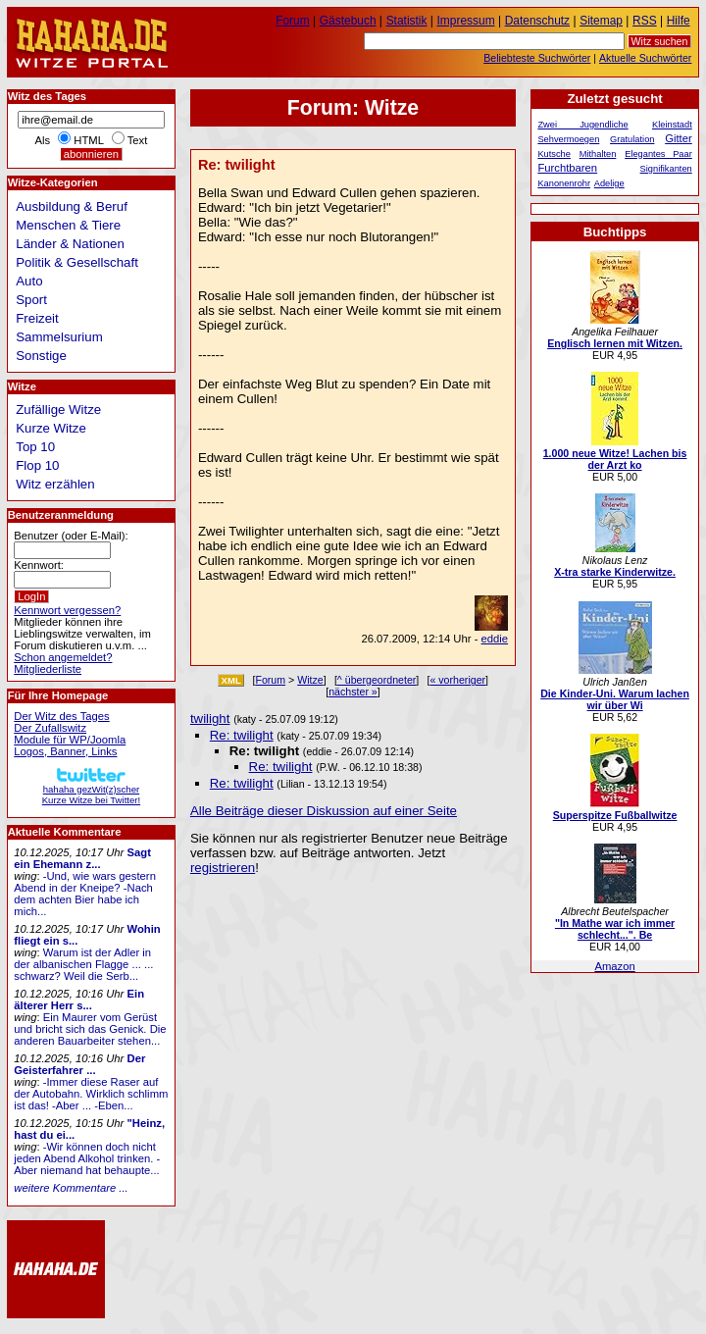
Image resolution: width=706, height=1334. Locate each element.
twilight (210, 718)
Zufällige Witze (58, 409)
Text (137, 140)
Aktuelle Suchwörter (645, 58)
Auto (29, 281)
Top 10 (35, 446)
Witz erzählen (55, 484)
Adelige (609, 183)
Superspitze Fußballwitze (615, 815)
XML (231, 680)
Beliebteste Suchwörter (536, 58)
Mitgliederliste (47, 669)
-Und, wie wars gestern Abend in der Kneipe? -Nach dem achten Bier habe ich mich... (85, 893)
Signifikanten (666, 169)
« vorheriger (457, 680)
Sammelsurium (59, 337)
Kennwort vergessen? (67, 610)
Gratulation (632, 139)
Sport (31, 299)
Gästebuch (348, 20)
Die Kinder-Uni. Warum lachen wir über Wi (614, 699)
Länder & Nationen (70, 243)
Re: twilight (242, 735)
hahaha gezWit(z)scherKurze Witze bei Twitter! (91, 789)
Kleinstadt (672, 124)
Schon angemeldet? (63, 657)
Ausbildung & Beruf (71, 206)
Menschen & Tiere (68, 225)
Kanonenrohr (563, 183)
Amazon (614, 966)
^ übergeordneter (376, 680)
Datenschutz (537, 20)
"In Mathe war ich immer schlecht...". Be (615, 929)
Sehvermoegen (568, 139)
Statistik (407, 20)
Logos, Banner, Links (65, 751)
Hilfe (678, 20)
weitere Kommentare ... (70, 1188)
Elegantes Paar (658, 154)
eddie (495, 638)
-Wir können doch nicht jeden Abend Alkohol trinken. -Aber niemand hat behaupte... (87, 1158)
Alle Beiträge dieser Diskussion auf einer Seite (323, 810)
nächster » (353, 691)
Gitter (678, 138)
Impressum (466, 20)
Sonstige (41, 355)
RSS (644, 20)
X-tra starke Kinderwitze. (615, 572)
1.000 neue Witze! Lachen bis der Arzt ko (615, 459)
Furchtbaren (567, 168)
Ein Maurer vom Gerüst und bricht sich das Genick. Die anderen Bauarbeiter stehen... (90, 1029)
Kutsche (554, 154)
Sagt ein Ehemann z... (82, 858)
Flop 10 (37, 465)
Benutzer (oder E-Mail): (70, 535)
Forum (270, 680)
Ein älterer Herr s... (79, 999)
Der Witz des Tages (61, 716)
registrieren (222, 867)
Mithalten (598, 154)
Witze (310, 680)
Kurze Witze (51, 428)
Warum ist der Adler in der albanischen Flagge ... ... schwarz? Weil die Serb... (83, 964)
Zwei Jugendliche (582, 124)
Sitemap (601, 20)
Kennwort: (39, 565)
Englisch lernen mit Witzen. (614, 343)
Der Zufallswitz (50, 728)
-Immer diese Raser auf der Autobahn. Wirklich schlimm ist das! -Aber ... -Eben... (91, 1093)
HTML (88, 140)
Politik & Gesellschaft (77, 262)
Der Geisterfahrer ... (79, 1064)
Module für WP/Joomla (70, 739)
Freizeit (37, 318)
